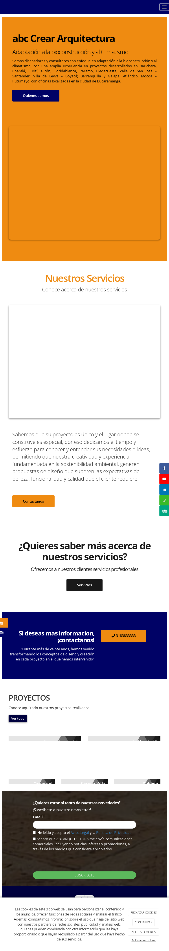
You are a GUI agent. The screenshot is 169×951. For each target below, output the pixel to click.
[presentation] (66, 860)
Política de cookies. (144, 940)
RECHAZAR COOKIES (143, 912)
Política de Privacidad (114, 832)
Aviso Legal (80, 832)
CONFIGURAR (143, 922)
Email (38, 817)
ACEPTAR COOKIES (144, 932)
